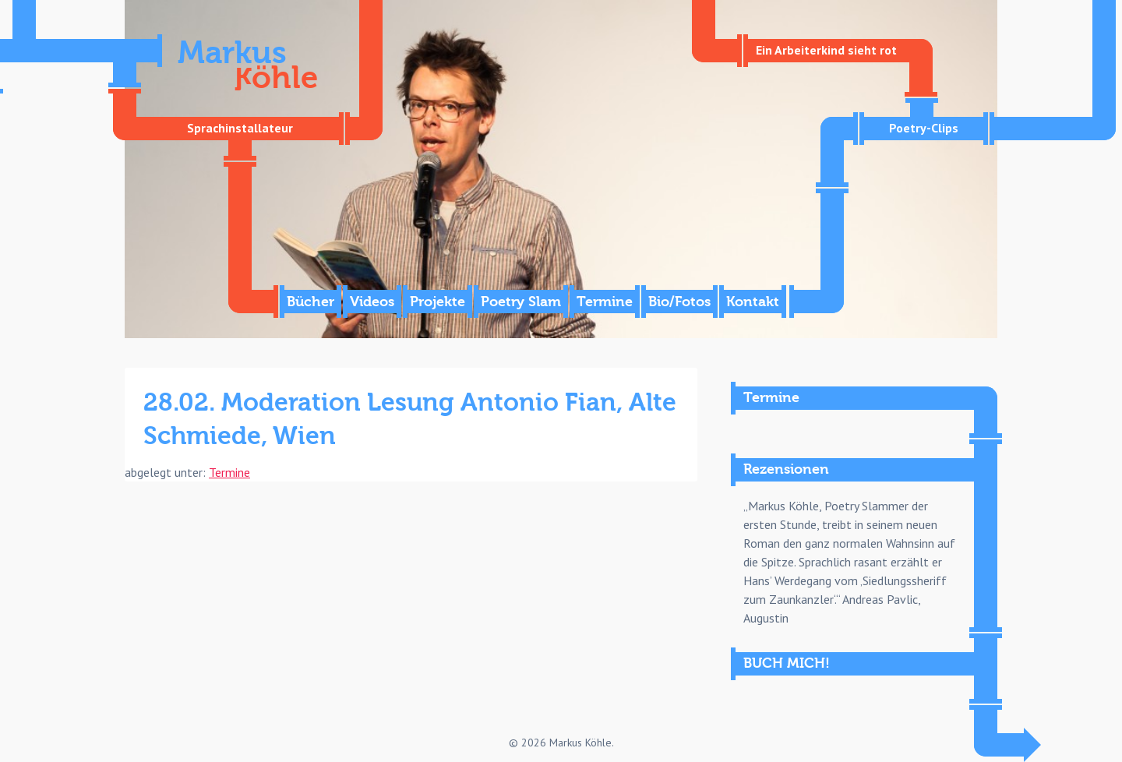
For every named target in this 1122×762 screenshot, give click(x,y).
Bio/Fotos (679, 302)
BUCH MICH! (786, 663)
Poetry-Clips (923, 128)
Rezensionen (786, 469)
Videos (372, 302)
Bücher (310, 302)
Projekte (437, 302)
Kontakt (752, 302)
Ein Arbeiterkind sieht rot (826, 50)
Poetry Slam (521, 302)
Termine (605, 302)
